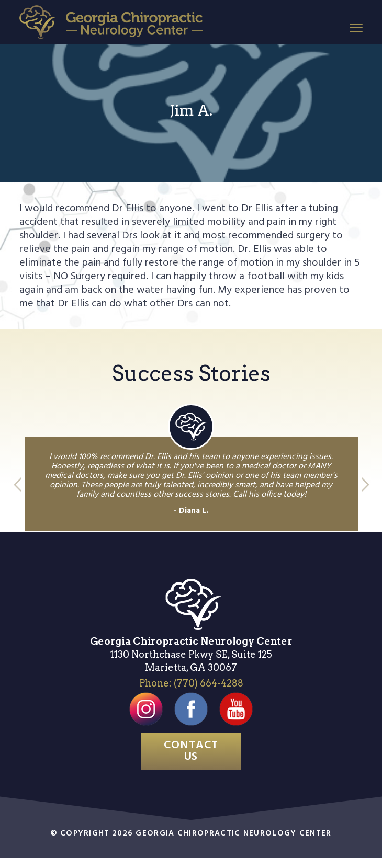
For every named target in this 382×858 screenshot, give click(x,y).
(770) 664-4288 (208, 683)
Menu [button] (354, 26)
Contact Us (191, 751)
